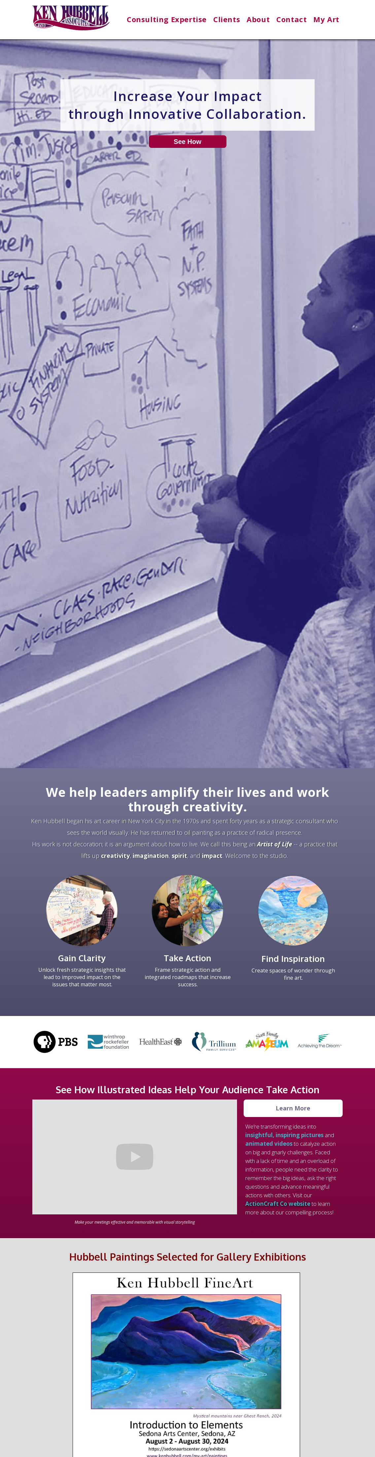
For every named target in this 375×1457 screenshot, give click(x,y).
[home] (71, 21)
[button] (167, 19)
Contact (291, 19)
